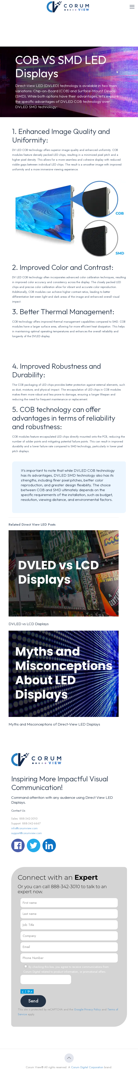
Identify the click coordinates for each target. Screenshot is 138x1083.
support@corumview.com (26, 833)
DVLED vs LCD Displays (29, 623)
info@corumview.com (24, 828)
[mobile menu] (132, 6)
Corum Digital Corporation (87, 1067)
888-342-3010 (65, 886)
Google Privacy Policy (87, 1009)
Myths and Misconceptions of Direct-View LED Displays (54, 724)
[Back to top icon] (69, 1058)
